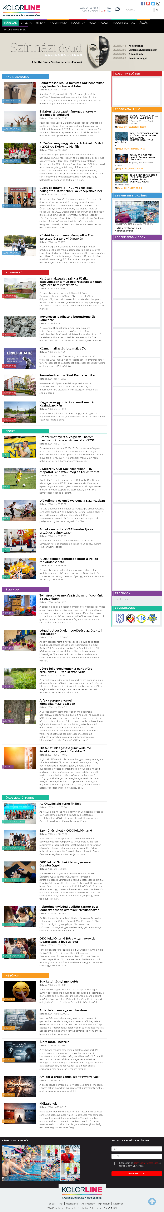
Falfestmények (15, 29)
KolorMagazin (99, 23)
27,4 (104, 11)
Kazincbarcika (12, 101)
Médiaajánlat (72, 1204)
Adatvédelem (88, 1204)
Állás (143, 23)
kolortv (78, 23)
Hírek (40, 23)
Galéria (26, 23)
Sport (6, 455)
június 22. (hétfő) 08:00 (129, 188)
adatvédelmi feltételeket (146, 1163)
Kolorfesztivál (124, 23)
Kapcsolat (118, 1204)
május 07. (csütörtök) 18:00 (131, 127)
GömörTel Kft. (111, 1208)
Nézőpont (9, 999)
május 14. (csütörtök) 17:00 (131, 149)
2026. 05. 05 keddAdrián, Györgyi (89, 9)
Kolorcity (122, 599)
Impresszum (104, 1204)
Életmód (8, 613)
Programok (58, 23)
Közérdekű (9, 296)
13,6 (110, 11)
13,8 (110, 8)
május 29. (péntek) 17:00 (130, 169)
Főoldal (10, 23)
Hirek (60, 1204)
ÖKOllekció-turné (14, 822)
